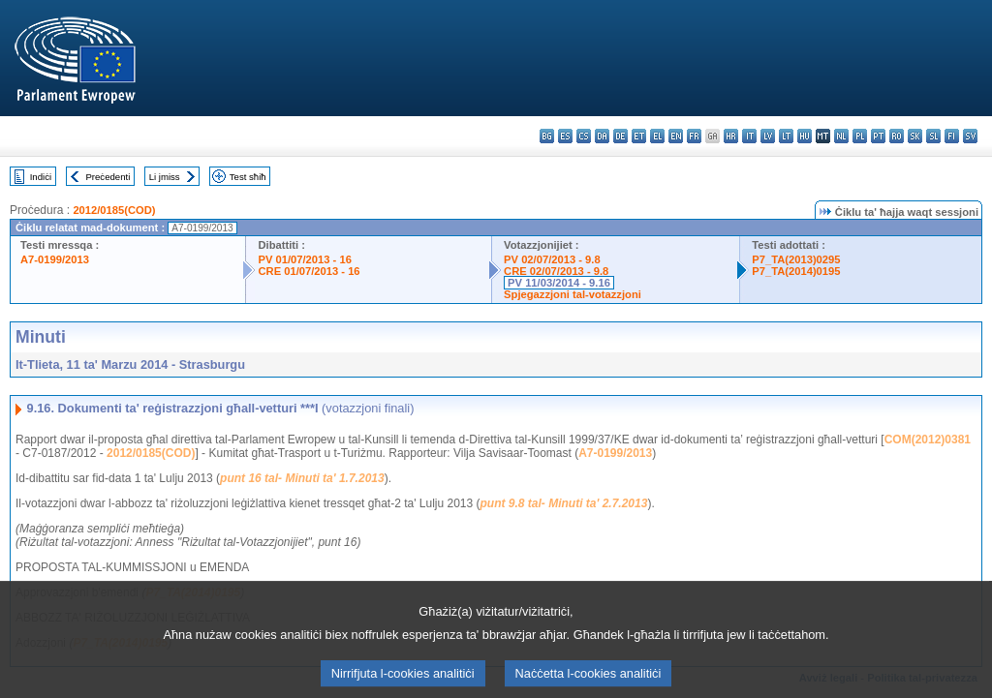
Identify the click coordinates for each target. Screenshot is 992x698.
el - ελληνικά (657, 136)
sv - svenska (970, 136)
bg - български (547, 136)
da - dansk (602, 136)
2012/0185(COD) (114, 210)
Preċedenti (107, 176)
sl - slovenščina (933, 136)
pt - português (878, 136)
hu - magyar (804, 136)
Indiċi (40, 176)
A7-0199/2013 (54, 259)
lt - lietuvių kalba (786, 136)
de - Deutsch (620, 136)
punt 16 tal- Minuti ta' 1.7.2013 (302, 478)
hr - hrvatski (731, 136)
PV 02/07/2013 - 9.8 (552, 259)
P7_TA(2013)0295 (796, 259)
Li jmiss (164, 176)
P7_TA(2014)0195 (796, 271)
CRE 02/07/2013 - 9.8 (556, 271)
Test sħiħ (248, 176)
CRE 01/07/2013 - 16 (308, 271)
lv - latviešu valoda (767, 136)
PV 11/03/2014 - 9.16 (559, 282)
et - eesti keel (639, 136)
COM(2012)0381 (927, 439)
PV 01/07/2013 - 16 (304, 259)
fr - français (694, 136)
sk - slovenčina (915, 136)
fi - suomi (952, 136)
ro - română (896, 136)
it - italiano (749, 136)
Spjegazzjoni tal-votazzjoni (572, 294)
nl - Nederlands (841, 136)
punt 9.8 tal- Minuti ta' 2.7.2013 (564, 503)
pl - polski (859, 136)
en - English (675, 136)
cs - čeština (583, 136)
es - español (565, 136)
